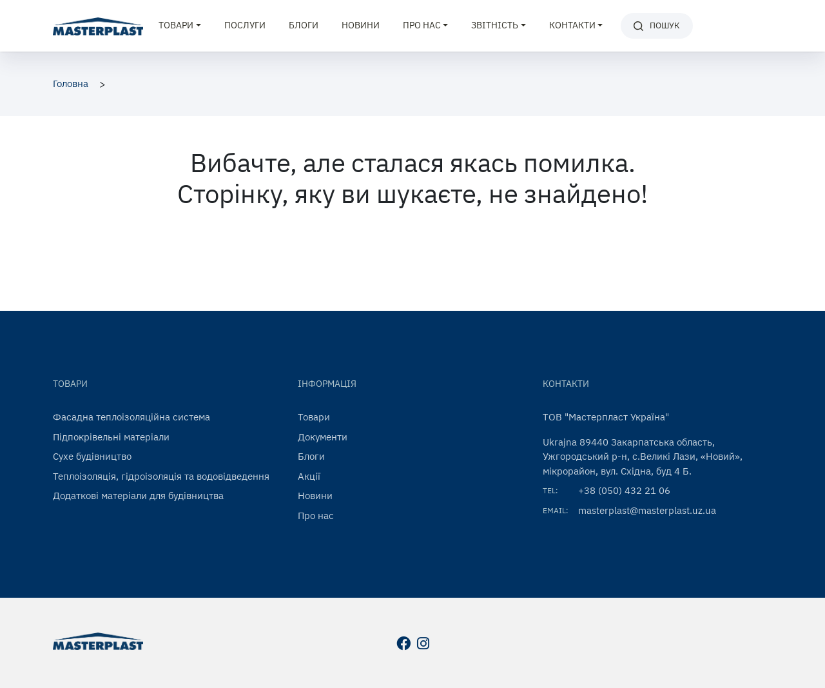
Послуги (245, 25)
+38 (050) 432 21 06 (624, 490)
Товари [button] (176, 25)
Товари (314, 417)
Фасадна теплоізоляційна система (131, 417)
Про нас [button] (422, 25)
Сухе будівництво (92, 456)
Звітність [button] (494, 25)
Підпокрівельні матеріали (111, 437)
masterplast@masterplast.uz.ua (647, 510)
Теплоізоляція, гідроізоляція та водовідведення (161, 476)
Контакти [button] (572, 25)
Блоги (303, 25)
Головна (70, 83)
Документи (322, 437)
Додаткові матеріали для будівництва (138, 495)
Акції (309, 476)
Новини (361, 25)
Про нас (316, 515)
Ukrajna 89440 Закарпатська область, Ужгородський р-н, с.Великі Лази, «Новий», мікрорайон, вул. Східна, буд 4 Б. (642, 456)
